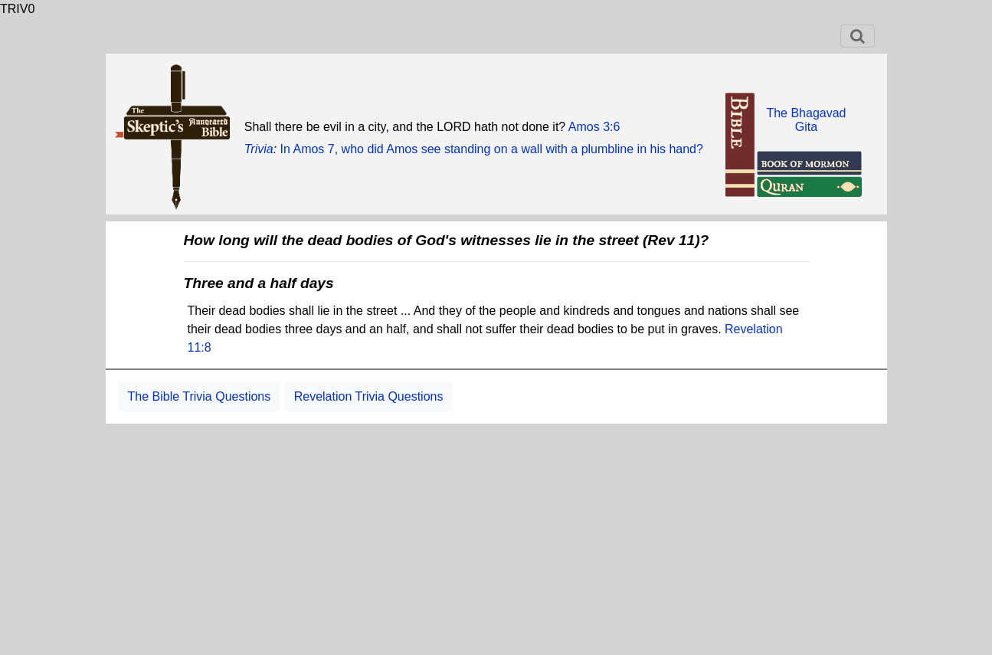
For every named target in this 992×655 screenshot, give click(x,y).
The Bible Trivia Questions (199, 396)
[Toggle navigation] (857, 36)
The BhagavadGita (806, 119)
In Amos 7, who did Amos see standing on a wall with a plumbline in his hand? (491, 149)
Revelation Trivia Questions (369, 396)
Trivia (258, 149)
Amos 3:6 (594, 126)
